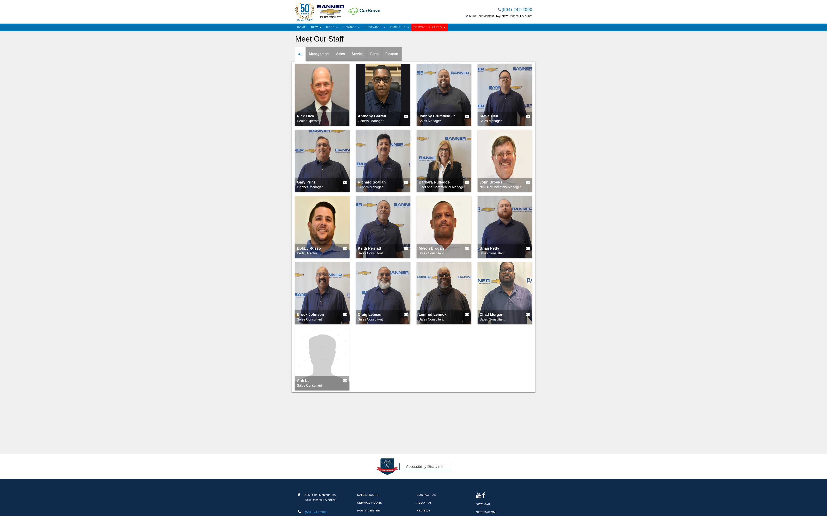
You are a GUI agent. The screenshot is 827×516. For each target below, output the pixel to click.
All (300, 54)
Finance (351, 27)
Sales (340, 54)
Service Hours (369, 502)
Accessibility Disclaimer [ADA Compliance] (425, 467)
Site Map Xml (486, 512)
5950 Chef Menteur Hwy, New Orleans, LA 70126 (500, 16)
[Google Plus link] (478, 496)
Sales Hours (368, 494)
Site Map (483, 504)
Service (357, 54)
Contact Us (426, 494)
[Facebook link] (484, 496)
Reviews (423, 510)
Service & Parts (430, 27)
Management (319, 54)
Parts (374, 54)
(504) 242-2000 (515, 9)
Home (301, 27)
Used (332, 27)
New (316, 27)
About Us (399, 27)
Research (375, 27)
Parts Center (368, 510)
